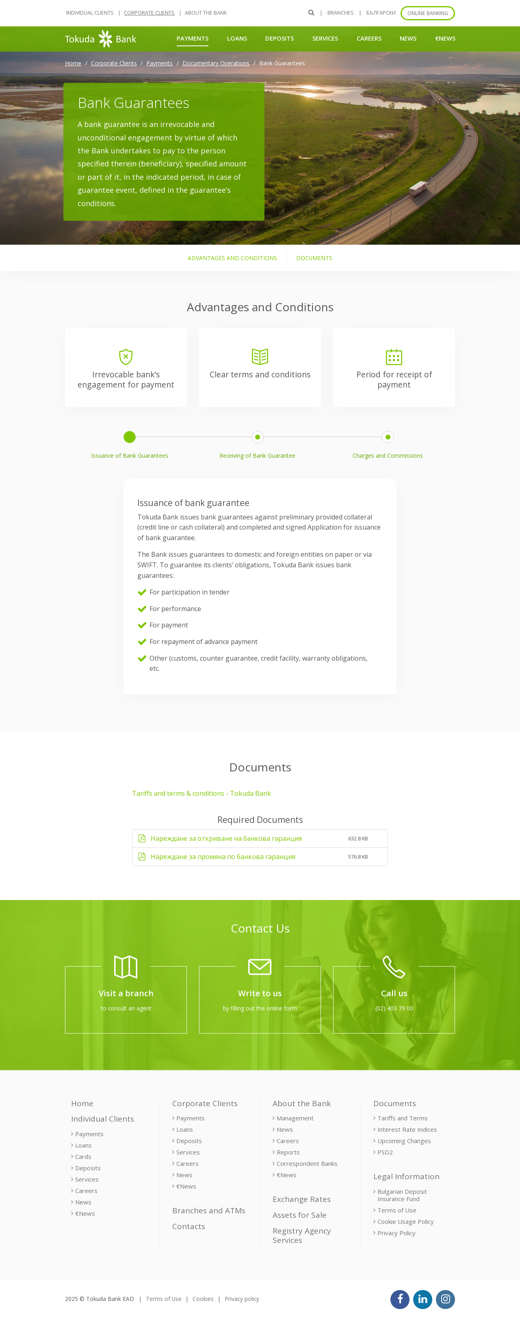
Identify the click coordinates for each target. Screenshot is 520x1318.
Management (295, 1118)
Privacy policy (242, 1299)
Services (325, 38)
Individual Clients (90, 12)
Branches (340, 12)
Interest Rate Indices (407, 1129)
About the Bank (206, 12)
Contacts (188, 1226)
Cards (83, 1156)
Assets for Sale (300, 1215)
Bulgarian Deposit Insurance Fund (402, 1195)
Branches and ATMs (208, 1210)
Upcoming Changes (404, 1141)
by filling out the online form (260, 1008)
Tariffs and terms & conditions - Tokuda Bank (201, 793)
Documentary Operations (215, 63)
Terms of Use (396, 1210)
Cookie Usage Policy (405, 1221)
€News (445, 38)
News (408, 38)
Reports (288, 1152)
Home (73, 63)
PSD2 (385, 1152)
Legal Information (406, 1176)
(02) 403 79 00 (394, 1008)
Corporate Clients (149, 12)
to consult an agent (126, 1008)
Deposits (279, 38)
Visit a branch (126, 993)
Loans (237, 38)
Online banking (427, 13)
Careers (369, 38)
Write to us (260, 993)
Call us (394, 993)
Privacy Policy (396, 1233)
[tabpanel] (260, 565)
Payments (192, 38)
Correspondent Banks (307, 1163)
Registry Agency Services (302, 1235)
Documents (394, 1103)
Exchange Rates (302, 1199)
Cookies (203, 1299)
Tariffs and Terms (402, 1118)
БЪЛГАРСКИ (381, 12)
